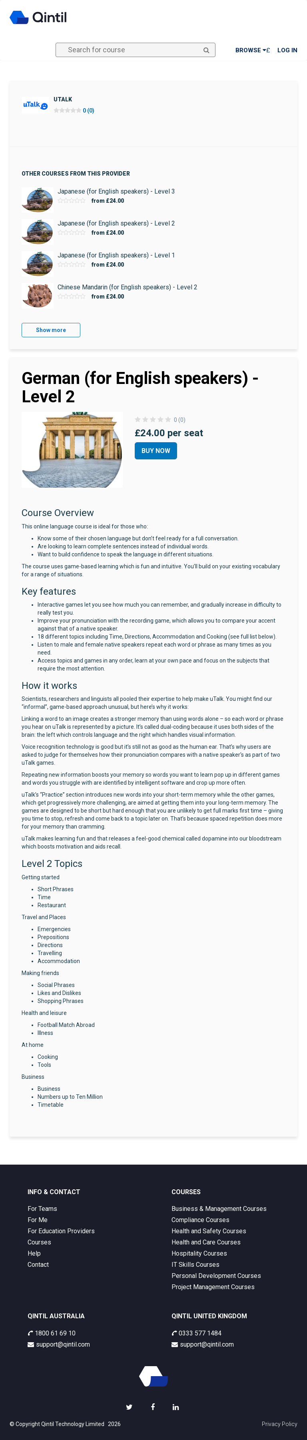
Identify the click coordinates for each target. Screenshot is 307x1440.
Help (34, 1253)
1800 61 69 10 (52, 1333)
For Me (38, 1220)
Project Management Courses (213, 1287)
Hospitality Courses (199, 1253)
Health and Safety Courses (208, 1231)
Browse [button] (250, 50)
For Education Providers (61, 1231)
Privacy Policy (279, 1424)
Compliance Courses (200, 1220)
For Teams (42, 1209)
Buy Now (156, 451)
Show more (51, 330)
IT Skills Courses (195, 1264)
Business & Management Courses (219, 1209)
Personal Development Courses (216, 1276)
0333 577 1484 (196, 1333)
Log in (287, 50)
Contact (38, 1264)
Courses (39, 1242)
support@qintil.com (59, 1344)
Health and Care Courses (206, 1242)
